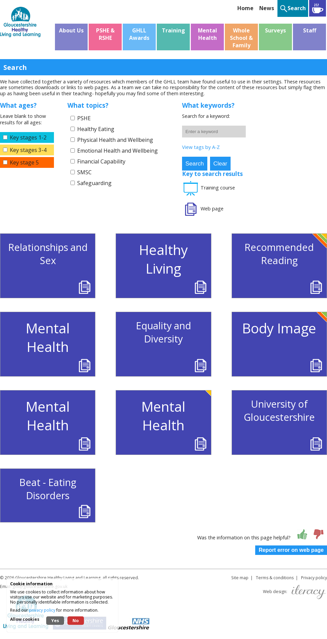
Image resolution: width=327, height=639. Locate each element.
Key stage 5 (24, 162)
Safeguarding (94, 183)
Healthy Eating (95, 129)
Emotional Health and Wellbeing (117, 150)
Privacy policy (314, 578)
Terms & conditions (275, 578)
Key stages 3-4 (28, 150)
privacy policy (42, 610)
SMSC (84, 172)
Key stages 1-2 (28, 137)
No (75, 620)
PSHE (84, 118)
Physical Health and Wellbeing (115, 140)
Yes (55, 620)
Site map (239, 578)
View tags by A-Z (201, 147)
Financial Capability (101, 161)
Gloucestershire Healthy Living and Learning (57, 578)
